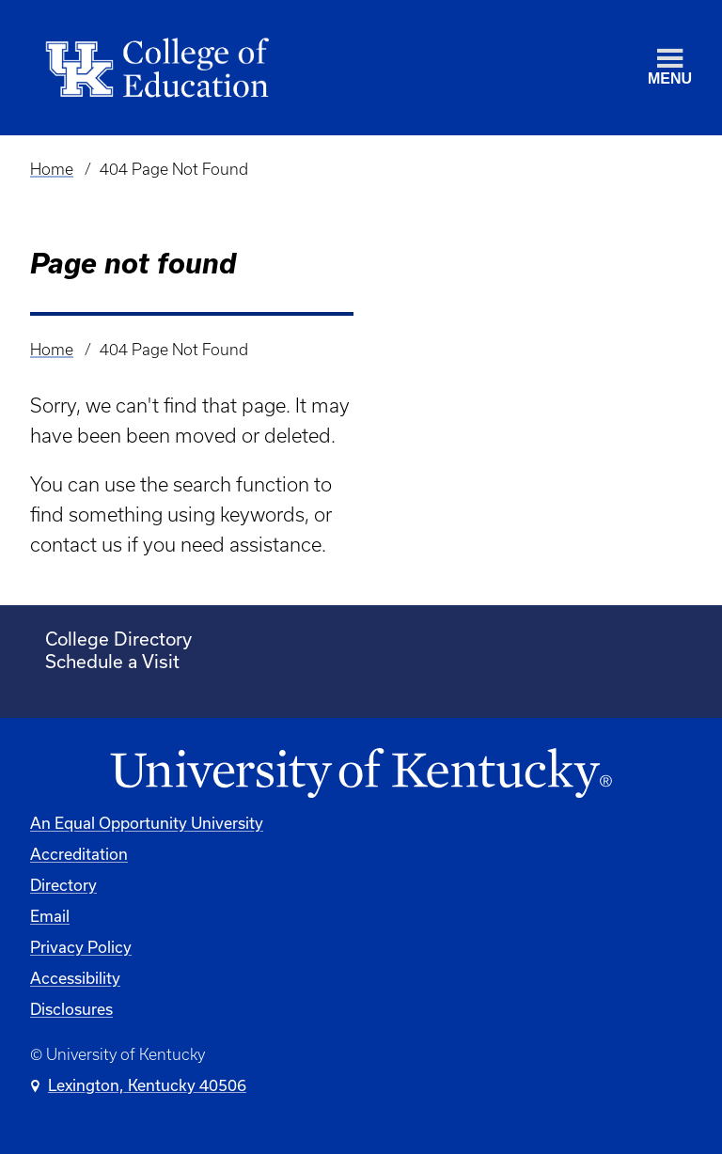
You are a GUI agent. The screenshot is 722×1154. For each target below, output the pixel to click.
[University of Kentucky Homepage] (361, 774)
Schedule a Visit (112, 661)
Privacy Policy (81, 947)
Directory (63, 885)
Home (51, 169)
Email (50, 916)
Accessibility (75, 978)
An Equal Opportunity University (146, 823)
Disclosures (71, 1009)
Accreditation (79, 854)
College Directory (118, 638)
